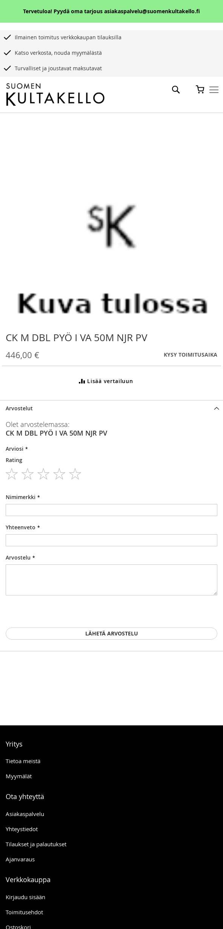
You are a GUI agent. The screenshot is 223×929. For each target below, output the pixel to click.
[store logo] (55, 95)
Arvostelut (19, 408)
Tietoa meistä (23, 761)
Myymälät (19, 776)
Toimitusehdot (24, 912)
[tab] (111, 408)
